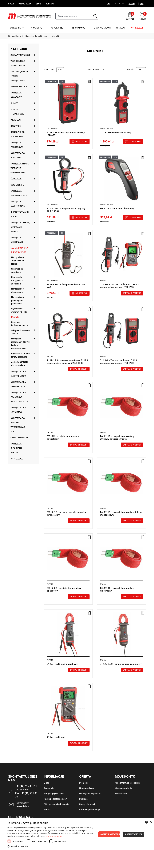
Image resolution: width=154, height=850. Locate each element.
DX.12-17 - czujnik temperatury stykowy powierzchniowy (117, 437)
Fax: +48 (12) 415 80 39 (26, 795)
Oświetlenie (17, 185)
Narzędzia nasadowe (16, 95)
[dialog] (77, 834)
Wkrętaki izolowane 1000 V (20, 332)
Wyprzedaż (17, 459)
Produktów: (93, 70)
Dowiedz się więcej (54, 836)
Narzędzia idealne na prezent (16, 448)
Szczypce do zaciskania (17, 270)
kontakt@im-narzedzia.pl (23, 804)
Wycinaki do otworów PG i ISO (19, 310)
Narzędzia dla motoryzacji (18, 384)
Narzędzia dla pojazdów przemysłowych (19, 397)
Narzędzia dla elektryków (19, 250)
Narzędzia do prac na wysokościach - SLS (19, 425)
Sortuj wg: (49, 70)
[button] (52, 846)
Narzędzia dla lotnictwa (18, 409)
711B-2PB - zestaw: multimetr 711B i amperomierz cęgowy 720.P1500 (67, 361)
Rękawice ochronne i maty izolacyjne (20, 355)
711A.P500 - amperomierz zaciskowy (121, 664)
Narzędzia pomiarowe (17, 144)
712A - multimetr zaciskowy (62, 664)
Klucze (14, 103)
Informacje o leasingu (90, 809)
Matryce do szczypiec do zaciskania (17, 280)
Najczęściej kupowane (90, 793)
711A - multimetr (56, 737)
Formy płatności (87, 804)
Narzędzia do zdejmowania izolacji (17, 260)
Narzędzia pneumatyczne (19, 193)
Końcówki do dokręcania (18, 134)
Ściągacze (16, 179)
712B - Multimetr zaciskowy (115, 132)
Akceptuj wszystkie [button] (110, 834)
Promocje (84, 783)
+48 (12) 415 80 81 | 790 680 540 (26, 788)
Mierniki (15, 317)
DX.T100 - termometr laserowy (117, 208)
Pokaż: (130, 70)
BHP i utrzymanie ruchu (20, 214)
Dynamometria (19, 86)
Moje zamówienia (123, 788)
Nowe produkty (86, 788)
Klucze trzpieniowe (17, 111)
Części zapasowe (19, 437)
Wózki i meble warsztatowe (18, 63)
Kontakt (47, 809)
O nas (46, 783)
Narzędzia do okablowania (17, 290)
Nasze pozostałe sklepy (55, 799)
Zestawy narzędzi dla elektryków (19, 363)
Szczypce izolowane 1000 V (19, 324)
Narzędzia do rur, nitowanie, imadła (20, 227)
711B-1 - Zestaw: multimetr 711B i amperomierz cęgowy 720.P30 (119, 361)
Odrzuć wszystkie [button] (134, 834)
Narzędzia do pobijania (18, 155)
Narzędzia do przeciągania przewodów (17, 300)
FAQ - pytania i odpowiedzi (57, 804)
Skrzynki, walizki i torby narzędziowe (20, 76)
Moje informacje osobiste (127, 783)
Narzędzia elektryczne (18, 203)
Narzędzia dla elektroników (18, 373)
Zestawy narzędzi (20, 55)
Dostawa (83, 799)
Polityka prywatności (54, 793)
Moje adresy (121, 793)
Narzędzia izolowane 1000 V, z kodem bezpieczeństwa (20, 344)
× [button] (151, 822)
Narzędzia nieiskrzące (17, 239)
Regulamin (49, 788)
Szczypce (16, 126)
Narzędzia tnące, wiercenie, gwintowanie (20, 168)
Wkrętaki (16, 120)
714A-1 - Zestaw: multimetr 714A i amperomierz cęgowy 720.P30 (119, 285)
